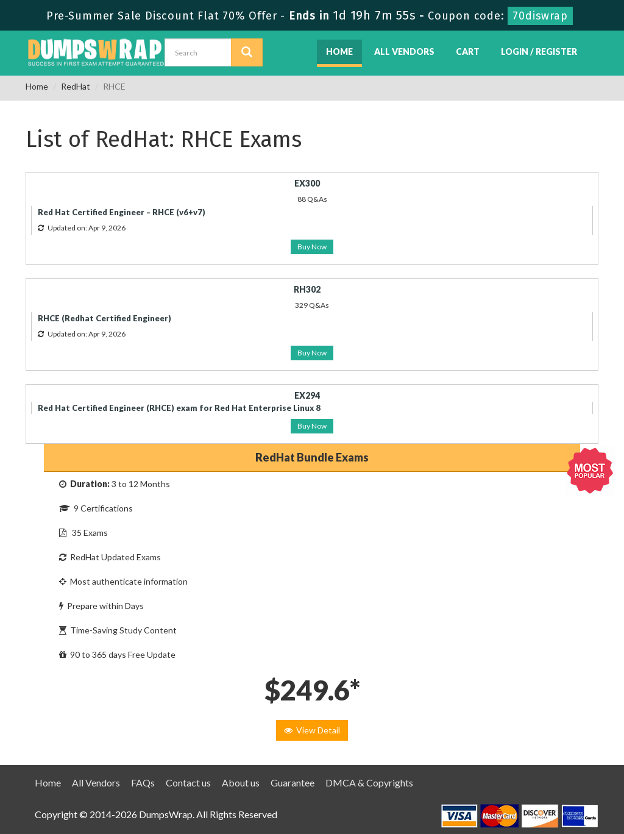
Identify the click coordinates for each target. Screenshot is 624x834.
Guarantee (292, 782)
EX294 (307, 395)
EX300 (307, 183)
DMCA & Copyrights (369, 782)
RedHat (75, 86)
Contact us (188, 782)
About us (241, 782)
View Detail (312, 730)
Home (339, 51)
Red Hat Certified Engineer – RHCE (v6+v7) (121, 212)
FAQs (143, 782)
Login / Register (539, 51)
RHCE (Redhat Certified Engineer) (104, 318)
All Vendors (404, 51)
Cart (468, 51)
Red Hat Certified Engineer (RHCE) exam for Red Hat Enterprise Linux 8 (179, 408)
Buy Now (312, 246)
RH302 (307, 289)
